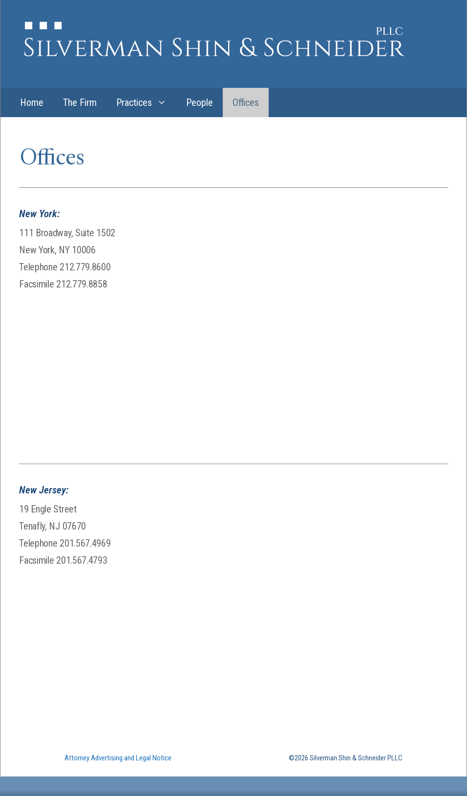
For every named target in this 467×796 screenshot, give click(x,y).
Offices (246, 102)
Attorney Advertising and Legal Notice (117, 758)
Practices (146, 102)
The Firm (80, 102)
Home (31, 102)
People (199, 102)
